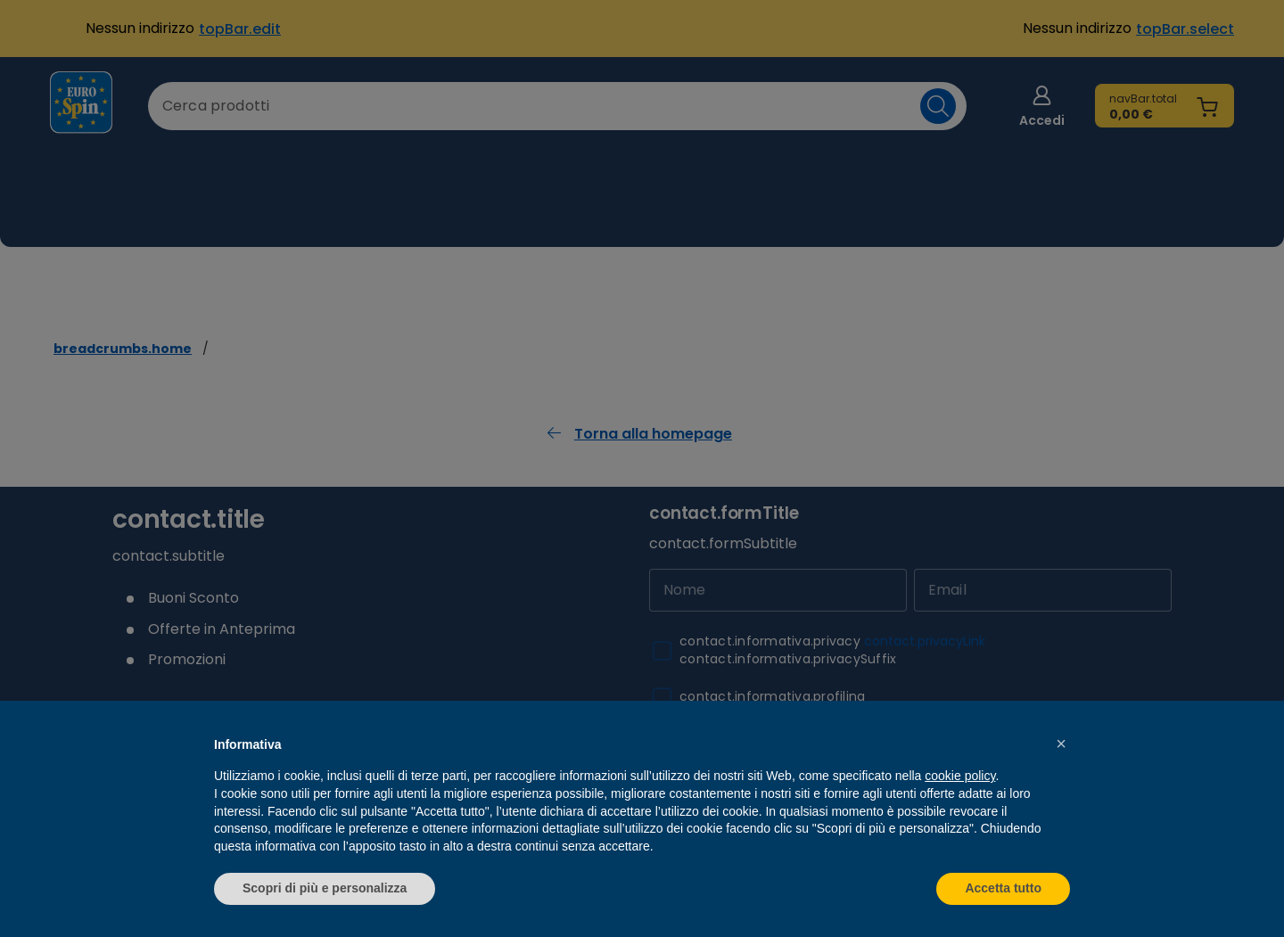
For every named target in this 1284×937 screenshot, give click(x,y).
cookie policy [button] (960, 776)
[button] (1061, 743)
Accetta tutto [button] (1003, 888)
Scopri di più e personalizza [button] (325, 888)
